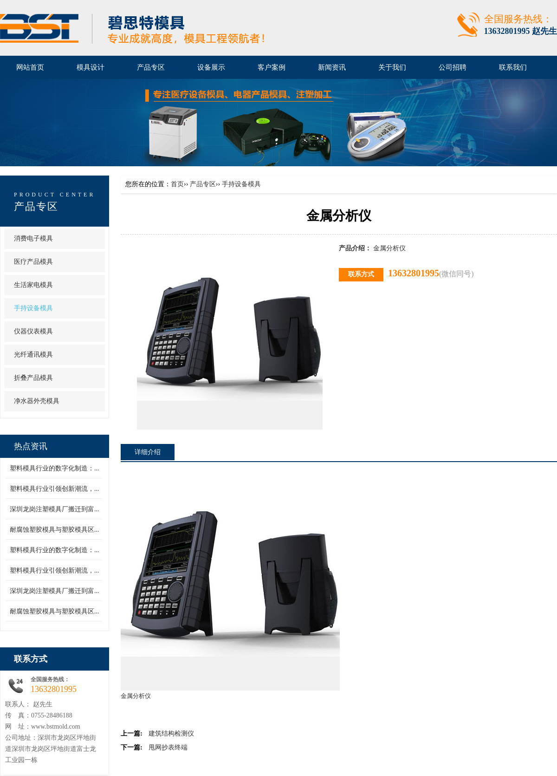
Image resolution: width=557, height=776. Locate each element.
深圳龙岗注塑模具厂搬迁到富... (54, 509)
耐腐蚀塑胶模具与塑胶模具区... (54, 529)
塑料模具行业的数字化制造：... (54, 468)
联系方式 (30, 659)
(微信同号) (456, 274)
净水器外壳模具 (36, 401)
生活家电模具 (33, 284)
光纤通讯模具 (33, 354)
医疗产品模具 (33, 261)
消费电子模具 (33, 238)
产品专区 (36, 206)
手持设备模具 (33, 308)
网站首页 (30, 67)
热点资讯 (30, 446)
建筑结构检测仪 (171, 733)
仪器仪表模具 (33, 331)
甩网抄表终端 (168, 747)
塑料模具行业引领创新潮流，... (54, 488)
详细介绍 (148, 452)
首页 (177, 184)
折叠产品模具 (33, 377)
